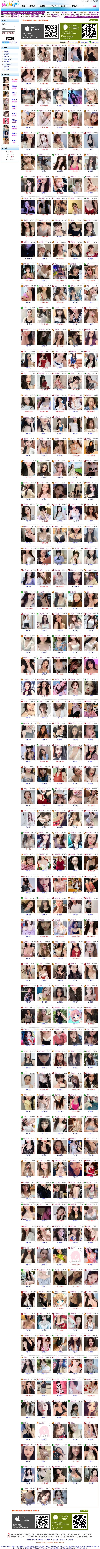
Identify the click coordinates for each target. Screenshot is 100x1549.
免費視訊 (60, 61)
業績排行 (6, 51)
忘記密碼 (14, 42)
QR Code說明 (93, 20)
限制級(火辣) (73, 42)
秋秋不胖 (14, 101)
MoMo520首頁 (85, 1)
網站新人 (6, 56)
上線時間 (6, 54)
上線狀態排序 (8, 59)
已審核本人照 (8, 64)
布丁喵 (14, 88)
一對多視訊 (75, 214)
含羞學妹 (14, 128)
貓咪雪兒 (14, 135)
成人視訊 (6, 69)
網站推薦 (6, 61)
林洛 (14, 95)
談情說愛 (6, 67)
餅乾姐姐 (14, 81)
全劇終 (14, 115)
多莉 (14, 108)
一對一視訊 (28, 324)
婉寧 (14, 142)
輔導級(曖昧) (84, 42)
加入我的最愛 (94, 1)
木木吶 (14, 122)
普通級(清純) (95, 42)
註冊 (10, 42)
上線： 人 (10, 151)
